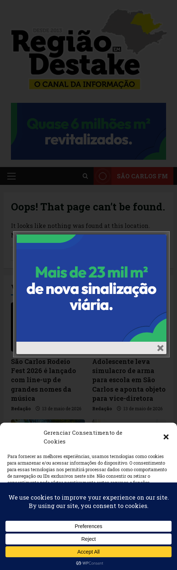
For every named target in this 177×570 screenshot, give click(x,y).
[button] (166, 437)
